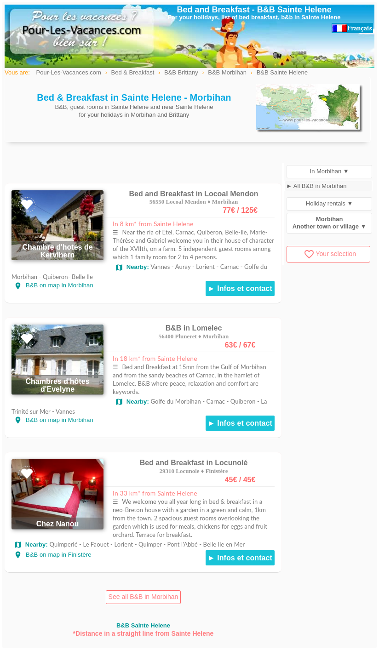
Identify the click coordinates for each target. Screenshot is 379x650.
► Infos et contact (240, 288)
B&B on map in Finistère (52, 554)
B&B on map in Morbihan (53, 285)
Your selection (330, 253)
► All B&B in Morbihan (316, 185)
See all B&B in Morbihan (143, 596)
